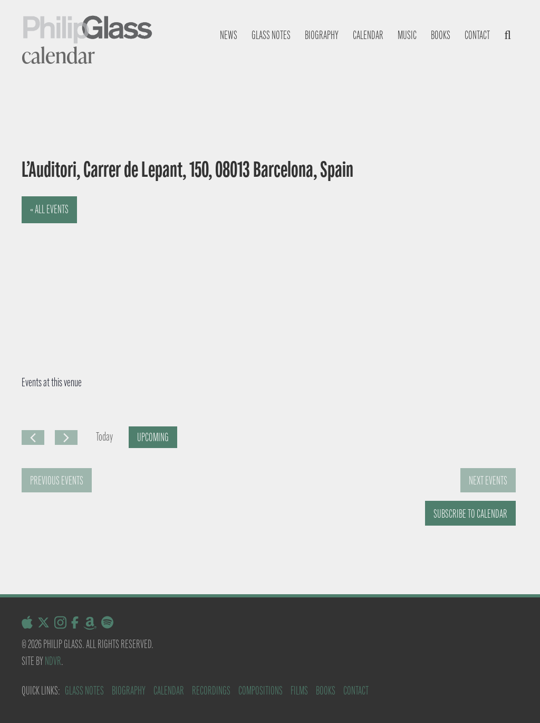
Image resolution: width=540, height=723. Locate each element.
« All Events (49, 209)
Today (104, 436)
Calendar (368, 35)
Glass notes (271, 35)
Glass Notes (84, 690)
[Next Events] (66, 437)
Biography (322, 35)
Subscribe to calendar (470, 513)
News (228, 35)
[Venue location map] (134, 275)
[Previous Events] (33, 437)
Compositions (260, 690)
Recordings (211, 690)
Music (407, 35)
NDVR (53, 661)
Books (440, 35)
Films (299, 690)
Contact (477, 35)
